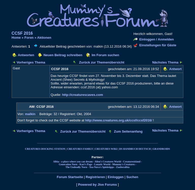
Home (16, 37)
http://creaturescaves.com (82, 95)
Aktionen (44, 37)
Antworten (26, 55)
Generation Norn (68, 164)
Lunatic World (102, 164)
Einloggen (116, 177)
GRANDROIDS (161, 148)
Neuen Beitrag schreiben (62, 55)
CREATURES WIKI (106, 148)
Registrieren (95, 177)
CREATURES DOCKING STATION (45, 148)
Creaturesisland (131, 161)
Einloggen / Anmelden (156, 39)
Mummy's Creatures (123, 164)
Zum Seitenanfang (128, 131)
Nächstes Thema (165, 62)
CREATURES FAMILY (80, 148)
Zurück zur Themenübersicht (101, 62)
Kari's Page (85, 164)
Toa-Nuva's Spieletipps (101, 167)
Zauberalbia (122, 167)
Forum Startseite (70, 177)
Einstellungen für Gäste (157, 45)
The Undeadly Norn (76, 167)
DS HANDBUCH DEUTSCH (135, 148)
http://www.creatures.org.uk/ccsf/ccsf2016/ (118, 120)
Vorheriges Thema (31, 62)
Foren (29, 37)
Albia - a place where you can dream (72, 161)
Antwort (175, 69)
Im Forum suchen (105, 55)
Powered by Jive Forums (97, 184)
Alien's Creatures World (108, 161)
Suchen (132, 177)
